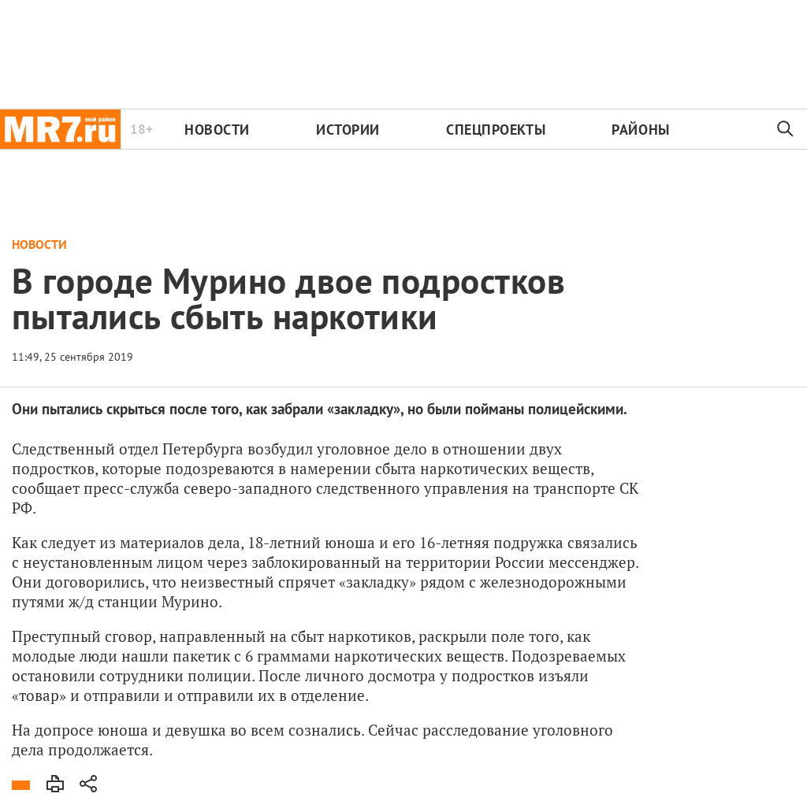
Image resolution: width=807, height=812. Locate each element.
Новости (217, 130)
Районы (640, 130)
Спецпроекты (495, 130)
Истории (348, 130)
